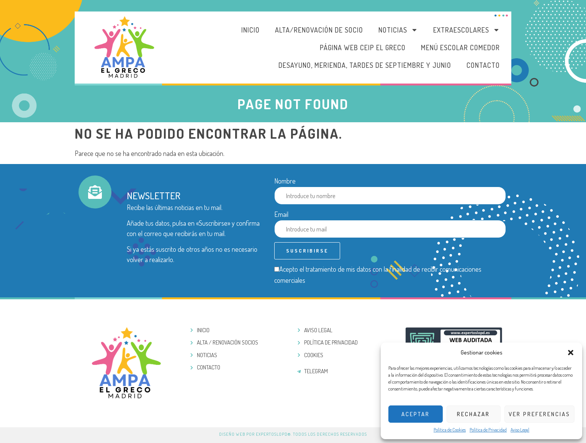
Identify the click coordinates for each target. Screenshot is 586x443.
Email (281, 214)
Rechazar (473, 414)
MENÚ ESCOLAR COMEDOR (460, 47)
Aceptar (415, 414)
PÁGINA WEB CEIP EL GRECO (363, 47)
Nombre (285, 181)
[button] (571, 352)
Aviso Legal (520, 430)
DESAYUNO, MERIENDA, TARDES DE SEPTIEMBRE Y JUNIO (364, 65)
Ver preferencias (539, 414)
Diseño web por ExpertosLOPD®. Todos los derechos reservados (293, 434)
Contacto (483, 65)
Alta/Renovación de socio (319, 30)
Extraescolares (466, 30)
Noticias (398, 30)
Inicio (250, 30)
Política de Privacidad (488, 430)
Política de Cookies (450, 430)
